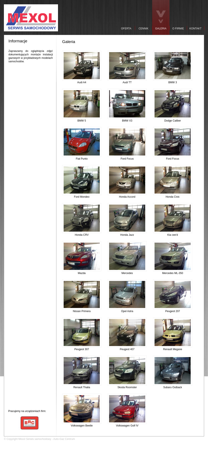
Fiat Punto (81, 157)
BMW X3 (127, 119)
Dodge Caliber (172, 119)
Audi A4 (81, 81)
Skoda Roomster (127, 386)
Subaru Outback (172, 386)
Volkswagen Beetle (81, 424)
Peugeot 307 (81, 348)
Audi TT (127, 81)
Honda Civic (172, 195)
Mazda (81, 272)
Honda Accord (127, 195)
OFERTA (126, 28)
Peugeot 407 (127, 348)
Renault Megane (172, 348)
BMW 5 (81, 119)
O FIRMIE (178, 28)
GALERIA (160, 28)
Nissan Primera (81, 310)
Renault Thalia (81, 386)
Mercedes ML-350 (172, 272)
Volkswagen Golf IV (127, 424)
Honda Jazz (127, 233)
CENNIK (143, 28)
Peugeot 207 (172, 310)
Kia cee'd (172, 233)
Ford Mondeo (81, 195)
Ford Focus (127, 157)
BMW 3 (172, 81)
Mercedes (127, 272)
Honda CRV (81, 233)
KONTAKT (195, 28)
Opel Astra (127, 310)
